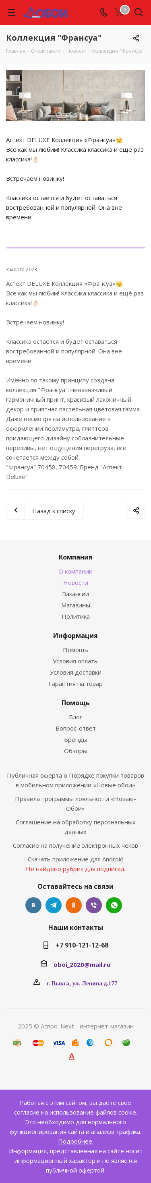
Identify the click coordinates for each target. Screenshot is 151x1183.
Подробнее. (75, 1141)
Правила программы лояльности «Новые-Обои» (75, 803)
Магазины (75, 605)
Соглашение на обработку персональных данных (76, 827)
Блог (75, 717)
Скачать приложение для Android (76, 859)
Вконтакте (33, 905)
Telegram (54, 905)
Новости (75, 582)
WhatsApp (114, 905)
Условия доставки (75, 672)
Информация (75, 635)
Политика (76, 616)
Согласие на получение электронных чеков (75, 845)
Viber (94, 905)
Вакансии (75, 594)
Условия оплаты (76, 661)
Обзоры (75, 751)
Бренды (75, 739)
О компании (75, 571)
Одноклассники (74, 905)
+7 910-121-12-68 (82, 945)
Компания (76, 557)
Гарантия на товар (76, 683)
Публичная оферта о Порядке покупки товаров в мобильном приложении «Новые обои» (75, 780)
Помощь (75, 650)
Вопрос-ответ (76, 728)
